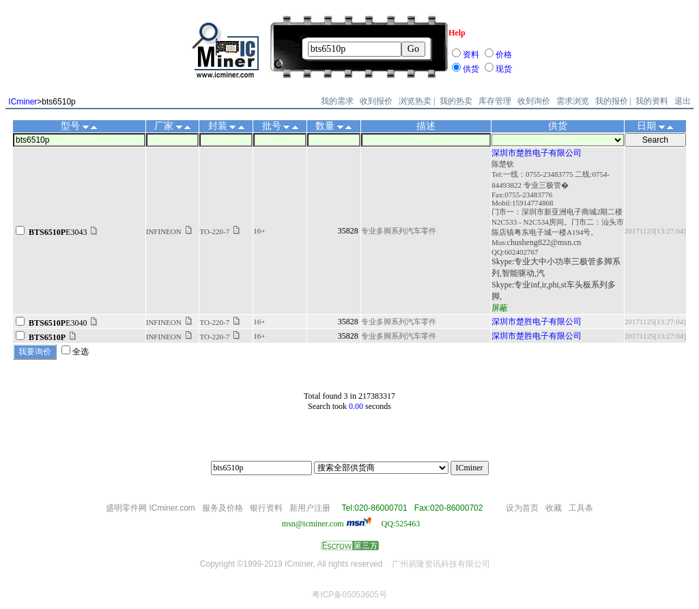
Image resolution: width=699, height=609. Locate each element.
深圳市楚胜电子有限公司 (536, 153)
